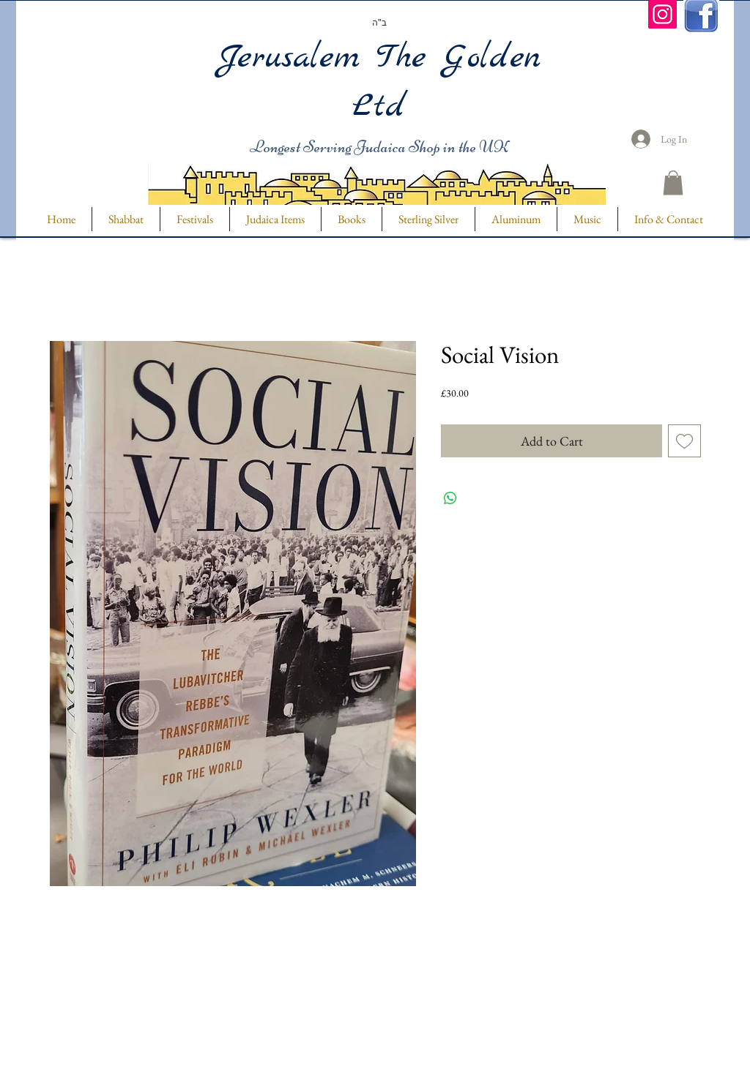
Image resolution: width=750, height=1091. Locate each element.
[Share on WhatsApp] (450, 498)
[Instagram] (662, 14)
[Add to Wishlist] (684, 440)
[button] (673, 182)
